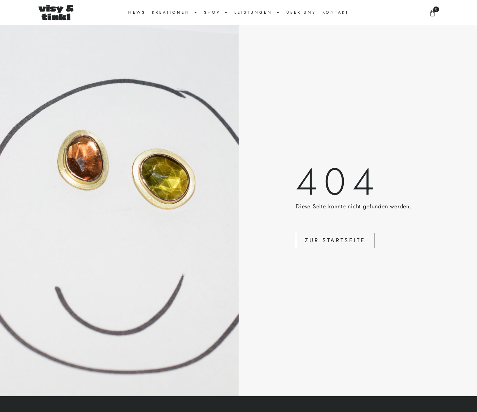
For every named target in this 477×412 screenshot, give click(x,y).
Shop (216, 12)
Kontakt (335, 12)
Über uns (301, 12)
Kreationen (175, 12)
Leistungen (257, 12)
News (137, 12)
